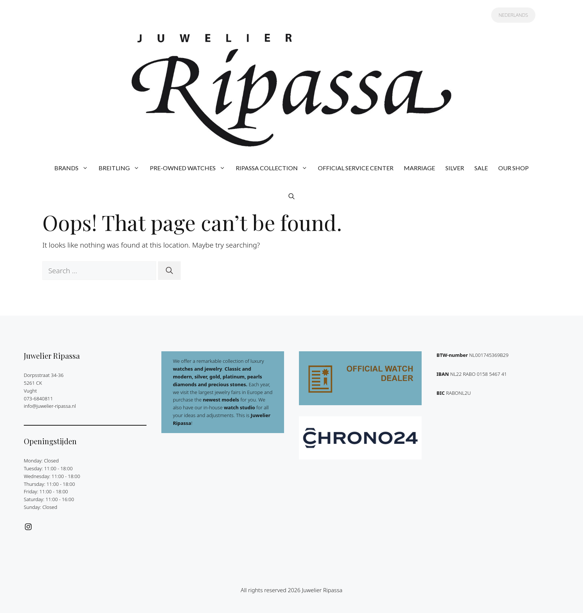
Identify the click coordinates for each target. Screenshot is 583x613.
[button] (291, 196)
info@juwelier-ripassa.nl (50, 406)
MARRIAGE (419, 167)
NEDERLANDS (513, 15)
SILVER (454, 167)
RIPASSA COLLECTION (274, 168)
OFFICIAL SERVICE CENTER (355, 167)
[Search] (169, 270)
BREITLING (122, 168)
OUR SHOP (513, 167)
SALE (481, 167)
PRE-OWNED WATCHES (190, 168)
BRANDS (73, 168)
